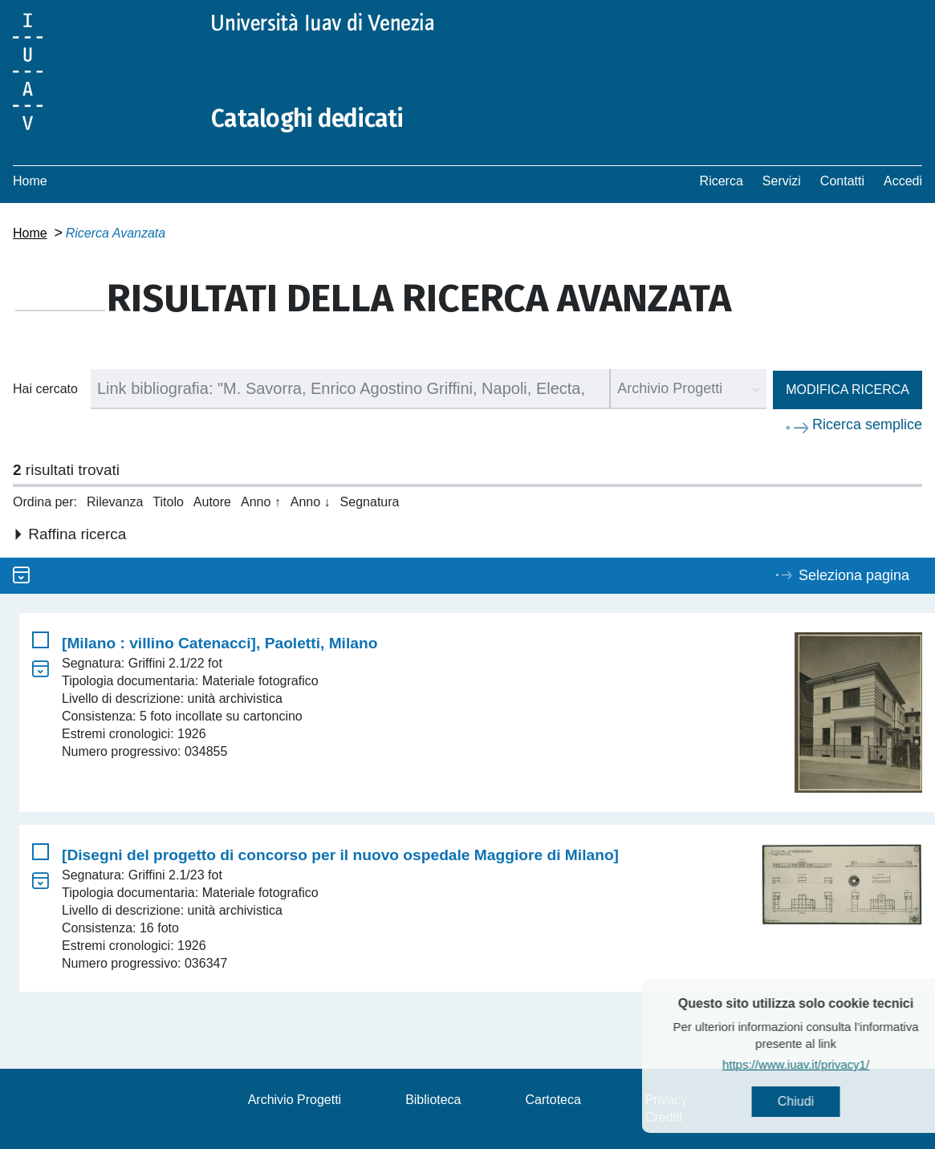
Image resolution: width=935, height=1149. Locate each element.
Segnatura (370, 502)
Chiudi (819, 1101)
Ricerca (721, 181)
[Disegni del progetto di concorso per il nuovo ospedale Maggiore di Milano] (340, 855)
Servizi (781, 181)
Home (30, 181)
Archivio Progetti (295, 1099)
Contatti (842, 181)
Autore (212, 502)
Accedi (903, 181)
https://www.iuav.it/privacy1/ (819, 1064)
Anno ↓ (311, 502)
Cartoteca (553, 1099)
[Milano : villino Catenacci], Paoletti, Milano (219, 643)
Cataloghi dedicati (307, 118)
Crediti (663, 1117)
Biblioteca (433, 1099)
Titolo (168, 502)
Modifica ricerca (847, 389)
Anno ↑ (261, 502)
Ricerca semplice (867, 424)
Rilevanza (115, 502)
